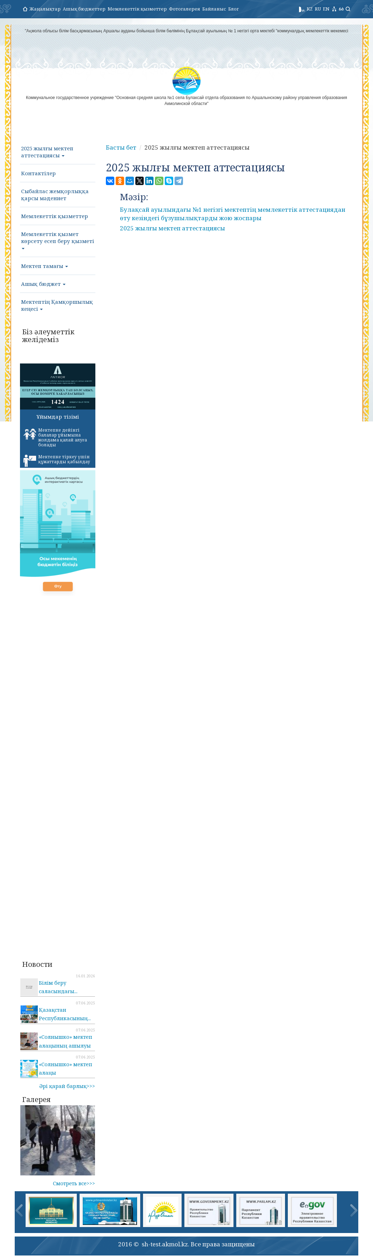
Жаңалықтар (45, 9)
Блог (233, 9)
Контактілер (38, 173)
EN (326, 9)
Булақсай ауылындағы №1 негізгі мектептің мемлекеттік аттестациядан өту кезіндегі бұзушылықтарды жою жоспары (232, 213)
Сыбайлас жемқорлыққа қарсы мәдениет (55, 195)
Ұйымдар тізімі (57, 416)
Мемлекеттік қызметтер (137, 9)
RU (318, 9)
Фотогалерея (184, 9)
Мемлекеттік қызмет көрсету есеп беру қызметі (57, 239)
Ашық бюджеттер (84, 9)
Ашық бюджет (43, 283)
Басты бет (121, 147)
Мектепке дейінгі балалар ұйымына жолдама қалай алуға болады (55, 437)
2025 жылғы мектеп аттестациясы (47, 152)
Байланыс (214, 9)
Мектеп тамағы (44, 265)
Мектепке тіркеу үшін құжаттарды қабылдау (56, 460)
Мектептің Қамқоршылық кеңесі (57, 305)
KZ (310, 9)
